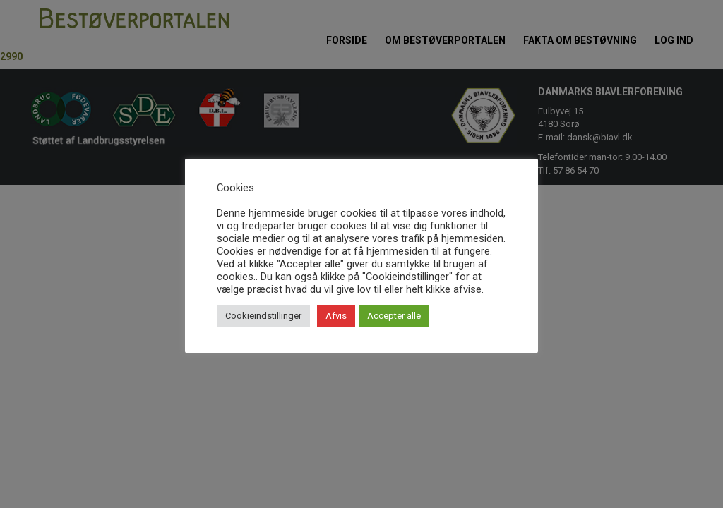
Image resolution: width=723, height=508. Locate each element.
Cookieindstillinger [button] (263, 315)
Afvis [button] (336, 315)
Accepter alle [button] (394, 315)
